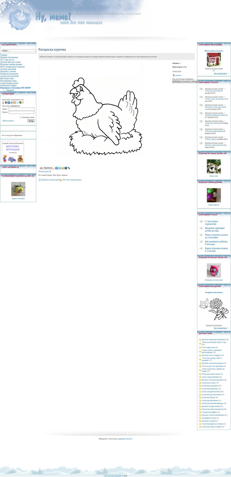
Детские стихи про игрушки (212, 363)
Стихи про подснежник (213, 131)
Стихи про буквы (208, 397)
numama (178, 75)
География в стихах (209, 418)
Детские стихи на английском (213, 415)
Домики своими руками (214, 68)
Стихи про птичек (208, 383)
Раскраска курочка (134, 14)
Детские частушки (209, 421)
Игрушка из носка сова (213, 280)
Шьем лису (214, 176)
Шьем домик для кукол (214, 51)
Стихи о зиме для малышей (215, 99)
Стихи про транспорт (210, 389)
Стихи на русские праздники (212, 366)
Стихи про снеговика (213, 91)
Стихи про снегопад (212, 123)
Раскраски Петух (118, 14)
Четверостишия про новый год (216, 115)
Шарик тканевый (18, 198)
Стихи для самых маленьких (212, 409)
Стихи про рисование (210, 400)
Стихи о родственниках (210, 377)
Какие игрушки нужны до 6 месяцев (216, 236)
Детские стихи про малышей (212, 380)
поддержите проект (124, 439)
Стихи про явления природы (212, 403)
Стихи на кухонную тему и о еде (214, 342)
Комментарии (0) (44, 171)
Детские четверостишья (211, 406)
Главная (38, 14)
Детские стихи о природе (211, 355)
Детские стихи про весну (214, 145)
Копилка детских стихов (214, 89)
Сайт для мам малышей (112, 476)
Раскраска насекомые (214, 292)
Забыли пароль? (8, 121)
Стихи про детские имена (211, 394)
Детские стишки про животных (213, 339)
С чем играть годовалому (211, 222)
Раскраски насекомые (214, 325)
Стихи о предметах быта (211, 392)
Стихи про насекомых (210, 386)
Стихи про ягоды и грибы (211, 427)
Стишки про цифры (209, 412)
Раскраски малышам (75, 14)
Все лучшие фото (220, 73)
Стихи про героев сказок (211, 374)
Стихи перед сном (208, 347)
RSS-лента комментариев (71, 180)
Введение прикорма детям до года (215, 229)
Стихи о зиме (210, 139)
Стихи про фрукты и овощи (212, 424)
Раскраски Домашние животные (97, 14)
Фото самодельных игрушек (54, 14)
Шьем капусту (213, 205)
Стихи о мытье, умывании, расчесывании (212, 351)
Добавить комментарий (50, 180)
